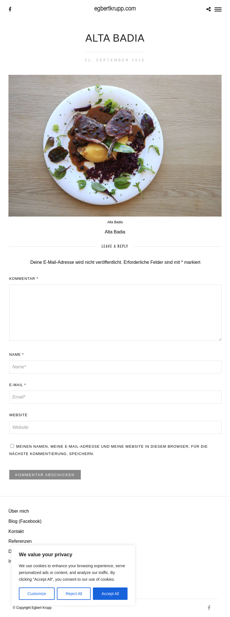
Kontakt (16, 531)
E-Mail (17, 385)
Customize (37, 593)
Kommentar (23, 278)
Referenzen (20, 541)
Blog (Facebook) (24, 521)
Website (18, 415)
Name (16, 354)
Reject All (74, 593)
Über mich (18, 511)
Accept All (110, 593)
